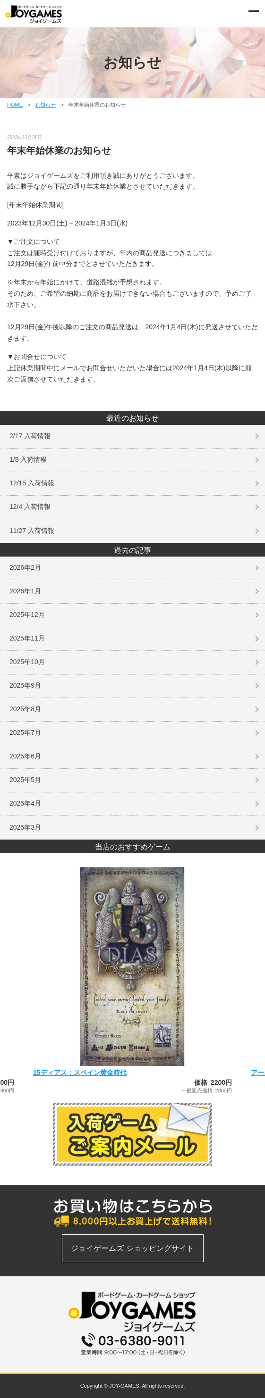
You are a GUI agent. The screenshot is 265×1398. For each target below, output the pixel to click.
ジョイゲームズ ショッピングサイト (132, 1248)
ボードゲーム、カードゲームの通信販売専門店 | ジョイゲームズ (34, 14)
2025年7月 (25, 732)
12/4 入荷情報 (30, 506)
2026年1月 (25, 591)
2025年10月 (27, 662)
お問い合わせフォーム (132, 1360)
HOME (15, 105)
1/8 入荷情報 (28, 459)
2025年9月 (25, 685)
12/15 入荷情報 (31, 483)
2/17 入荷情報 (30, 436)
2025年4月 (25, 803)
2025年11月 (27, 638)
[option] (132, 980)
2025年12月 (27, 614)
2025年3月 (25, 827)
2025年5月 (25, 779)
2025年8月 (25, 709)
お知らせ (45, 105)
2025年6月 (25, 756)
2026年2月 (25, 567)
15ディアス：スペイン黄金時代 (80, 1072)
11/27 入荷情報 (31, 530)
